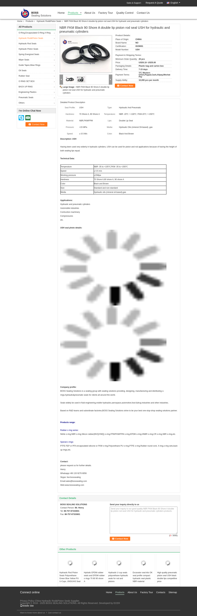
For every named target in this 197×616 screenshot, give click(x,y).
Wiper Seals (24, 60)
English (175, 2)
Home (61, 13)
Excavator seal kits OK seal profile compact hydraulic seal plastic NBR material (143, 577)
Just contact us (54, 613)
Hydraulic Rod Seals (27, 43)
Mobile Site (27, 605)
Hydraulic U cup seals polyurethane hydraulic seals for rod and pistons (118, 577)
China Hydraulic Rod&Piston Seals (52, 601)
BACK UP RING (26, 87)
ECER (117, 603)
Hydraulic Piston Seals (28, 49)
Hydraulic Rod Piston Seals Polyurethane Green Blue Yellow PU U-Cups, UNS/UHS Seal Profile (70, 578)
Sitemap (173, 592)
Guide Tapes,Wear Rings (29, 65)
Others (22, 103)
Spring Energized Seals (29, 54)
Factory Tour (105, 13)
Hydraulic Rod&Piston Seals (49, 21)
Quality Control (124, 13)
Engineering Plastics (27, 92)
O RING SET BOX (27, 81)
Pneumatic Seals (26, 97)
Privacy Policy (27, 601)
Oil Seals (22, 70)
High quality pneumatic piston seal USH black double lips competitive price (167, 577)
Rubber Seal (24, 76)
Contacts (160, 592)
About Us (89, 13)
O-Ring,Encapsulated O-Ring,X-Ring (34, 33)
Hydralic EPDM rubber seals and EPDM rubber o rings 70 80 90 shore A (94, 577)
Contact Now (126, 85)
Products (73, 13)
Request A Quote (154, 2)
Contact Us (143, 13)
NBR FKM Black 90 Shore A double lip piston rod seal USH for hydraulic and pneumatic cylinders (86, 90)
